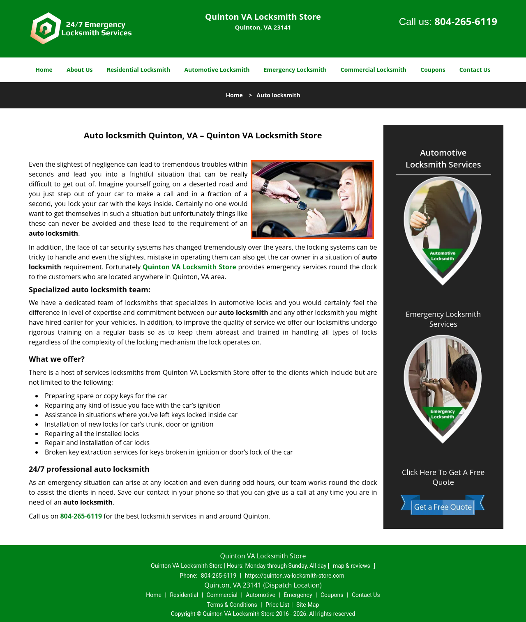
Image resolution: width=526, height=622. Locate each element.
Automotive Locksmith (216, 69)
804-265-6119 (465, 21)
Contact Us (475, 69)
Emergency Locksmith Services (443, 319)
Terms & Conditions (232, 604)
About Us (80, 69)
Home (43, 69)
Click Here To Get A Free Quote (443, 477)
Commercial (222, 595)
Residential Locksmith (139, 69)
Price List (277, 604)
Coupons (432, 69)
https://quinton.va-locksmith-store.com (294, 575)
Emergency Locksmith (295, 69)
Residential (184, 595)
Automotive (260, 595)
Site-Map (307, 604)
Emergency (298, 595)
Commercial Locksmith (373, 69)
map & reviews (352, 565)
